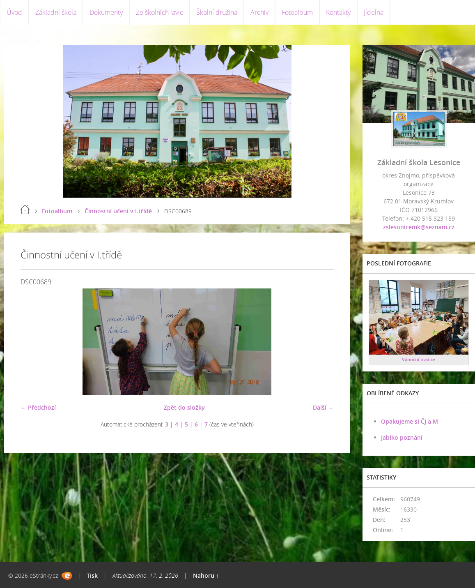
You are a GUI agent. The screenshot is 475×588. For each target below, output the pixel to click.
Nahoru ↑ (206, 575)
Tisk (92, 575)
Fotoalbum (297, 12)
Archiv (259, 12)
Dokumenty (106, 12)
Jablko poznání (401, 437)
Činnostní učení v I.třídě (118, 211)
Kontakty (338, 12)
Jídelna (373, 12)
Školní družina (216, 12)
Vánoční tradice (418, 359)
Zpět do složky (184, 407)
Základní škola (55, 12)
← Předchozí (38, 407)
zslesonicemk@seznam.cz (418, 227)
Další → (323, 407)
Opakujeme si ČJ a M (409, 421)
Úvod (14, 12)
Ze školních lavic (159, 12)
